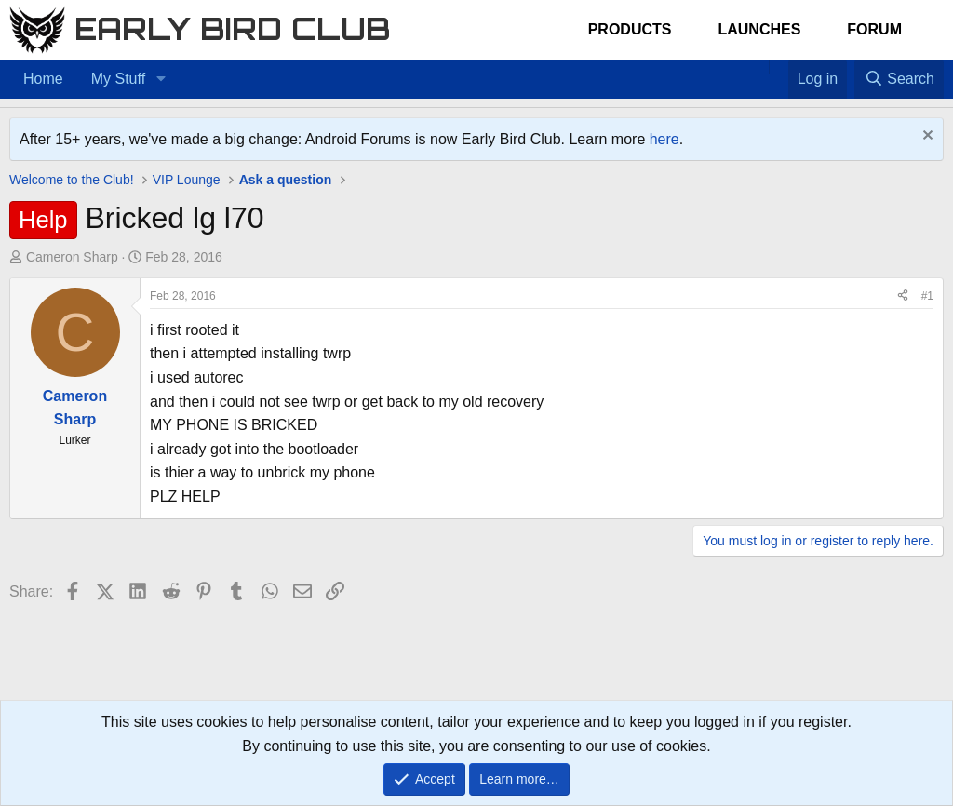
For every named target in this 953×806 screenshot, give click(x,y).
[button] (160, 79)
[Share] (903, 296)
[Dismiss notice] (925, 137)
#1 (927, 295)
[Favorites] (778, 67)
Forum (874, 29)
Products (630, 29)
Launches (759, 29)
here (664, 139)
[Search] (899, 79)
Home (43, 79)
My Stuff (118, 79)
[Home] (759, 67)
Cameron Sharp (72, 256)
